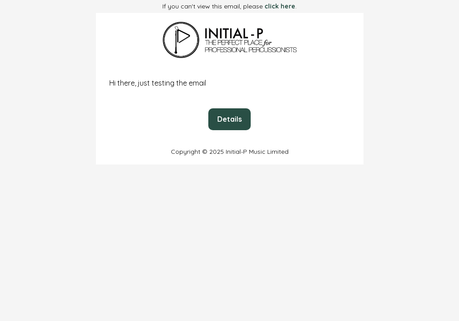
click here (280, 6)
